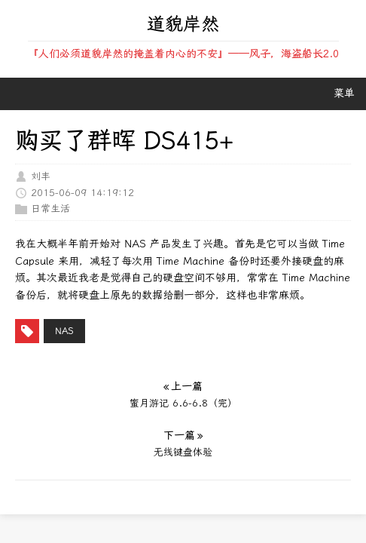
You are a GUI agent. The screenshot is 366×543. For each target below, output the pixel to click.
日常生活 (50, 208)
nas (64, 331)
